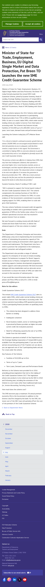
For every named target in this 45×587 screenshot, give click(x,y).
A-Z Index (5, 515)
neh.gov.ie (11, 565)
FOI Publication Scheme (9, 525)
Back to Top (10, 414)
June (6, 457)
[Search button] (41, 39)
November (9, 434)
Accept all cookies (32, 24)
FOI (3, 518)
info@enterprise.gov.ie (13, 560)
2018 (7, 424)
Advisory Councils (7, 534)
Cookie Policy (22, 15)
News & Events (10, 47)
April (6, 466)
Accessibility (6, 509)
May (6, 462)
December (8, 429)
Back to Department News (13, 408)
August (7, 448)
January (7, 480)
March (7, 471)
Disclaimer (5, 499)
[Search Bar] (20, 39)
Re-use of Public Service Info (11, 531)
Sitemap (4, 512)
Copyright (5, 506)
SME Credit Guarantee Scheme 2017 (23, 295)
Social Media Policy (8, 496)
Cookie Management (8, 490)
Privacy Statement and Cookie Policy (13, 493)
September (9, 443)
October (8, 438)
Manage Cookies (12, 24)
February (8, 475)
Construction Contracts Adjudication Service (15, 538)
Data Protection (7, 528)
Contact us (6, 544)
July (6, 452)
